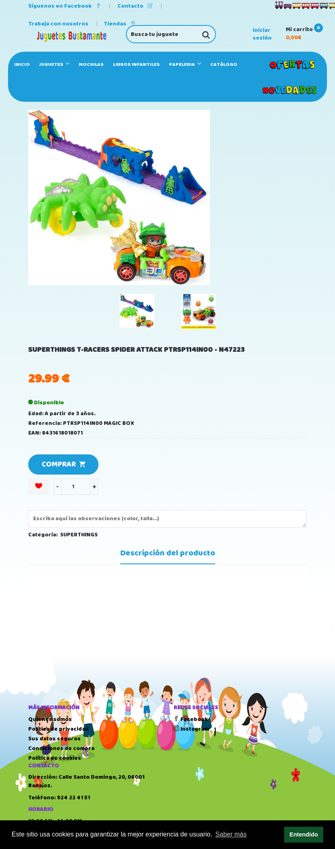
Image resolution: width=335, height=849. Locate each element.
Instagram (191, 729)
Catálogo (223, 64)
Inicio (22, 64)
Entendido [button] (303, 834)
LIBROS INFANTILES (136, 64)
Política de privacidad (58, 729)
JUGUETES (54, 64)
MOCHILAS (91, 64)
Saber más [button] (231, 834)
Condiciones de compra (61, 748)
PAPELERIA (185, 64)
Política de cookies (54, 758)
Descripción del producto (167, 553)
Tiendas (120, 23)
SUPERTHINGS (79, 534)
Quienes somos (50, 719)
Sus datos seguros (54, 738)
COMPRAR (63, 464)
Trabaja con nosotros (58, 23)
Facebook (191, 719)
